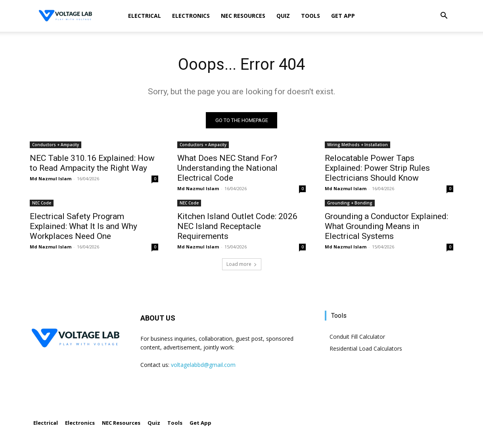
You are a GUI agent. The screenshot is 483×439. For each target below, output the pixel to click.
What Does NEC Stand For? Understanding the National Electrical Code (227, 168)
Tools (310, 15)
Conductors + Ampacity (55, 144)
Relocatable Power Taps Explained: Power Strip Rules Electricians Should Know (377, 168)
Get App (343, 15)
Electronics (191, 15)
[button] (443, 16)
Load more (241, 264)
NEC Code (41, 203)
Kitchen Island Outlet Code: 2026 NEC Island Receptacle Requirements (237, 226)
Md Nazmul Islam (50, 178)
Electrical (144, 15)
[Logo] (65, 16)
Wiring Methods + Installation (357, 144)
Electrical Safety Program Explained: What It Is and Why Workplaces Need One (83, 226)
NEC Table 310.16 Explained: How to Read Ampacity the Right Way (92, 163)
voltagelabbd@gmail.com (203, 364)
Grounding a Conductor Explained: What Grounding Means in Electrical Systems (386, 226)
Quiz (283, 15)
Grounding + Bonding (349, 203)
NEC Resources (243, 15)
